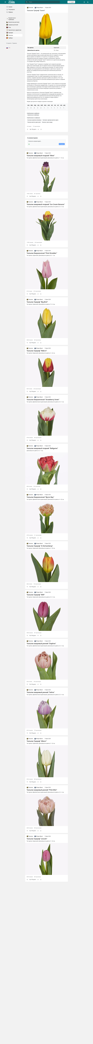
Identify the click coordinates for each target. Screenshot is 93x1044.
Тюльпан (30, 7)
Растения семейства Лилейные (34, 120)
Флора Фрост (39, 7)
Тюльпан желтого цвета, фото (34, 122)
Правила (14, 43)
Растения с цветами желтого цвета (50, 120)
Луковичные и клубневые (33, 115)
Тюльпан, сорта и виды (47, 122)
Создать (71, 2)
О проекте (9, 43)
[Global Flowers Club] (12, 2)
